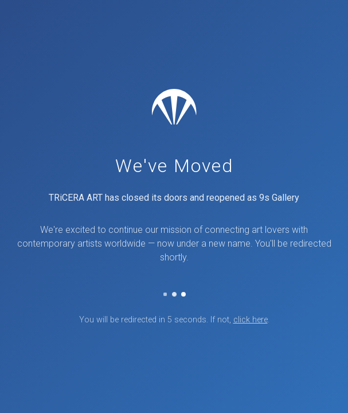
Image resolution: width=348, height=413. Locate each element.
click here (250, 320)
